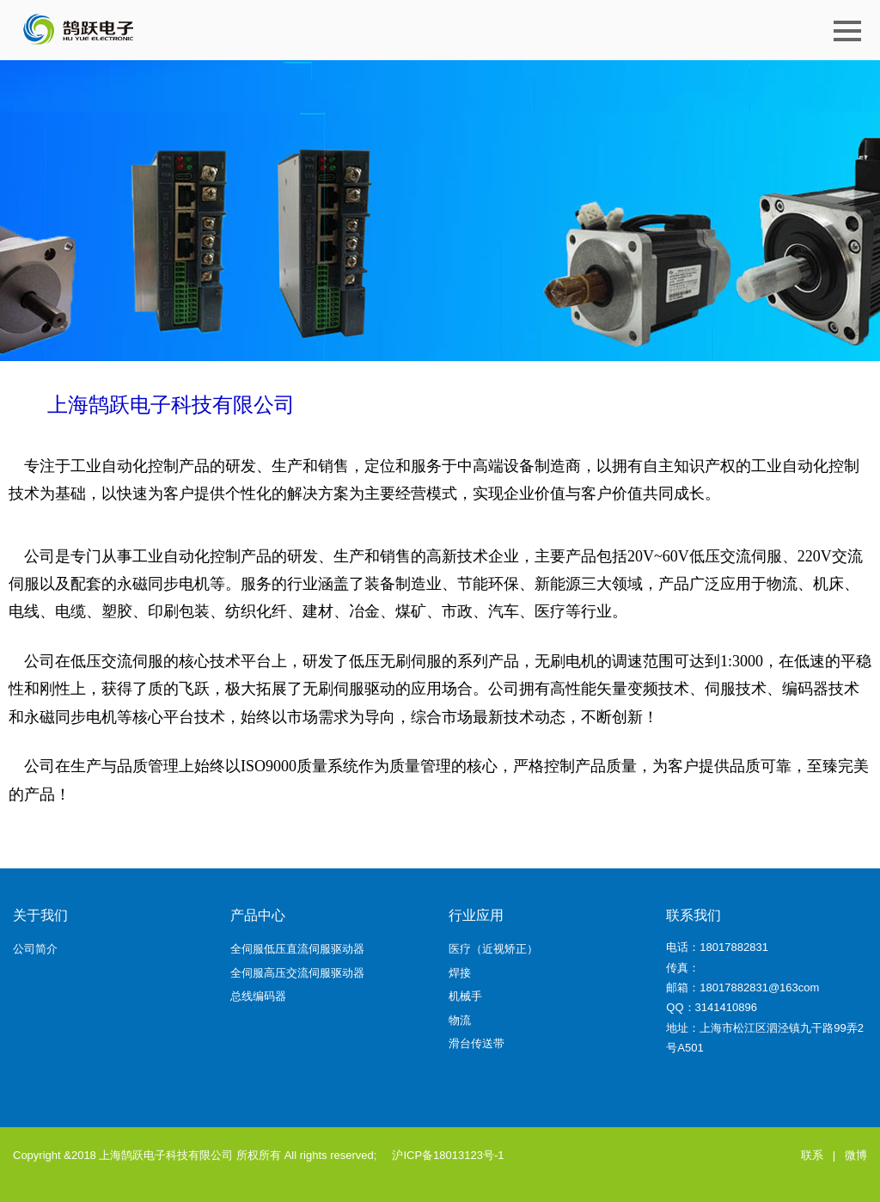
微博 (856, 1155)
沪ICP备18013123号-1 (448, 1155)
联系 (812, 1155)
